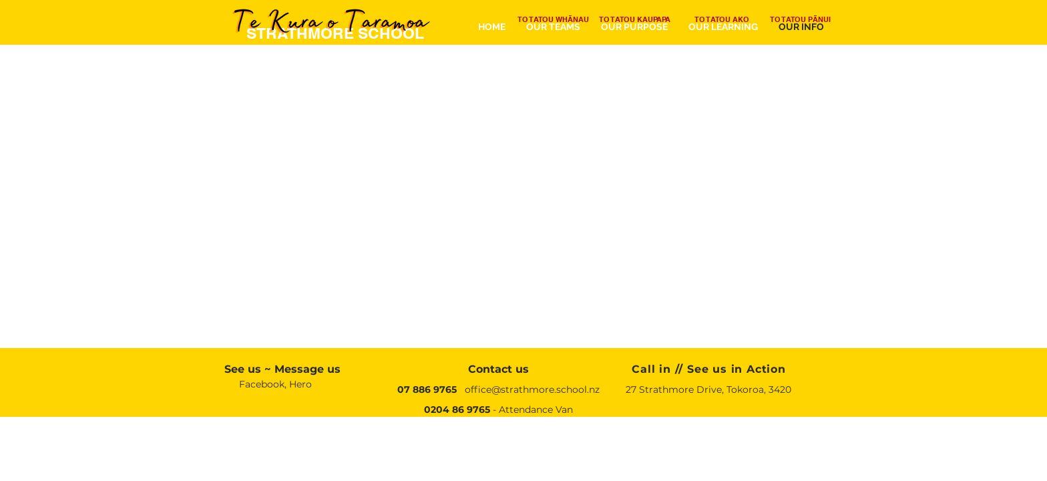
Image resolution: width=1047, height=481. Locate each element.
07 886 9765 (427, 389)
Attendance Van (536, 410)
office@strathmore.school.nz (532, 389)
